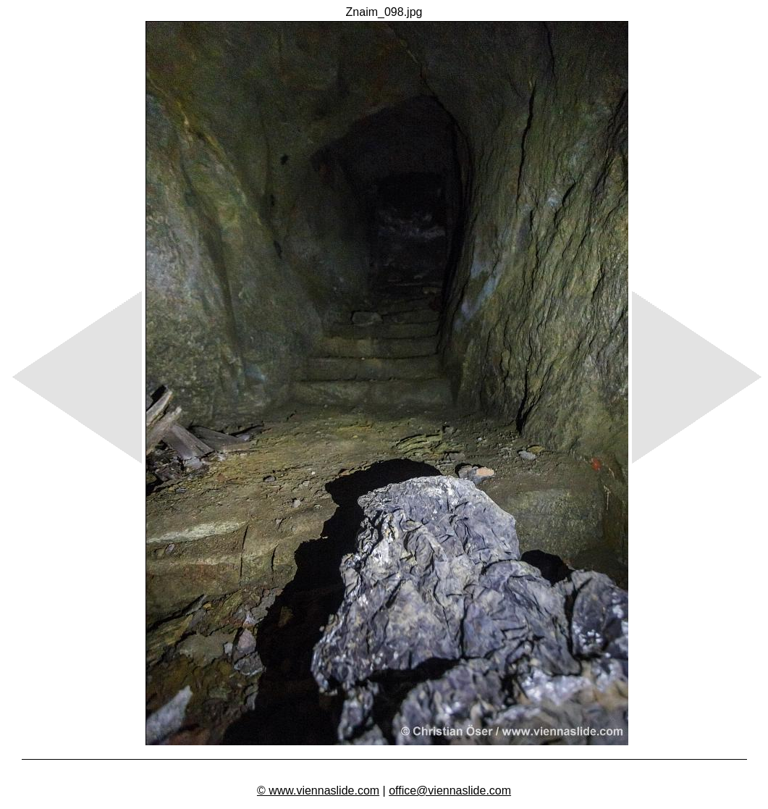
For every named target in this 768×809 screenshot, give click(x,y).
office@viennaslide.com (450, 790)
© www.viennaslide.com (318, 790)
